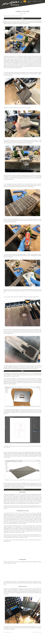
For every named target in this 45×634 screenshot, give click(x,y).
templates (21, 15)
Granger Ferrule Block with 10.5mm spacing (23, 446)
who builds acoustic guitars (11, 58)
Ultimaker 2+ (16, 514)
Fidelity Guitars (24, 219)
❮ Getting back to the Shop (8, 632)
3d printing (8, 15)
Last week (6, 296)
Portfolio (29, 1)
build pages (16, 495)
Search (25, 2)
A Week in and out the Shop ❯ (36, 632)
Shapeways (17, 520)
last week (28, 373)
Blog (25, 1)
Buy (21, 1)
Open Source (35, 1)
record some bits (38, 626)
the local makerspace (32, 513)
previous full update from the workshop (13, 21)
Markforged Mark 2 (18, 513)
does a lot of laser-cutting (9, 330)
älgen (11, 15)
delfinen (14, 15)
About (29, 2)
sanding (17, 15)
